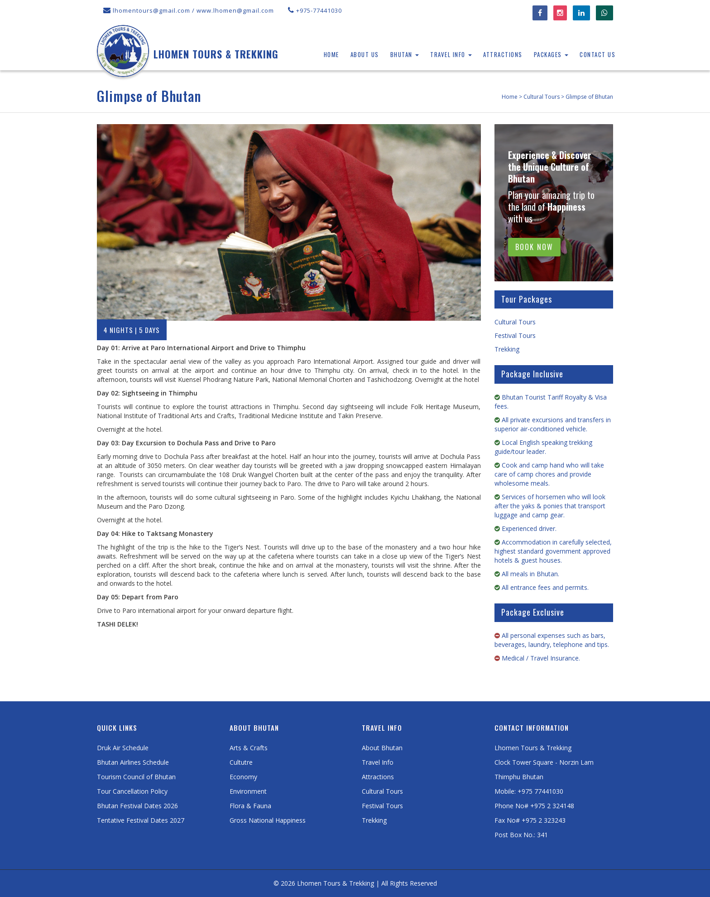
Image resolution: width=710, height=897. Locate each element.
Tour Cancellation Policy (132, 791)
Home (331, 54)
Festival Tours (515, 335)
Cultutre (241, 762)
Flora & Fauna (250, 805)
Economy (243, 776)
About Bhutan (382, 747)
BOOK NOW (534, 246)
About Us (364, 54)
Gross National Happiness (268, 820)
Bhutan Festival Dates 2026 (137, 805)
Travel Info (451, 54)
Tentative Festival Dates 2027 (140, 820)
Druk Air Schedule (123, 747)
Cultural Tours (515, 322)
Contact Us (597, 54)
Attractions (503, 54)
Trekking (506, 349)
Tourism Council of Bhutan (136, 776)
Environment (248, 791)
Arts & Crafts (249, 747)
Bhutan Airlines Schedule (133, 762)
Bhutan (404, 54)
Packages (551, 54)
